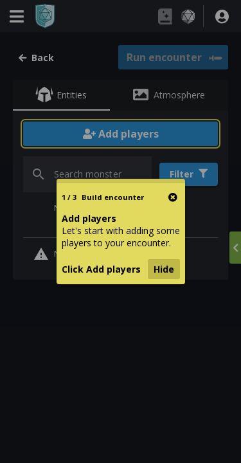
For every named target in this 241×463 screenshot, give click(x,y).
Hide (164, 269)
